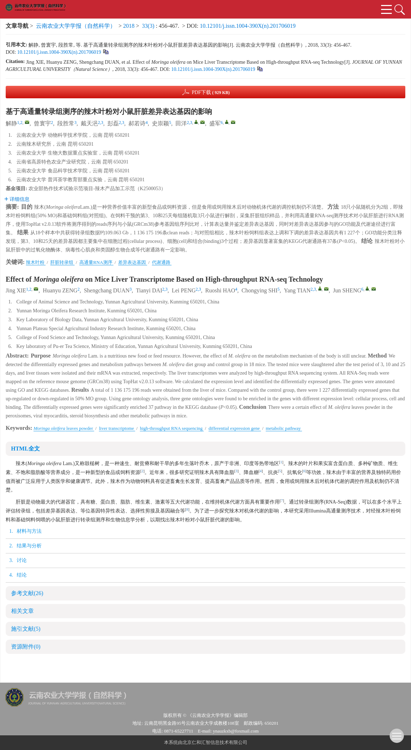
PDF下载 (211, 92)
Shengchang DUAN (107, 290)
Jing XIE (16, 290)
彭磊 (113, 123)
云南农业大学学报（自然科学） (76, 26)
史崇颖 (160, 123)
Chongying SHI (260, 290)
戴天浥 (89, 123)
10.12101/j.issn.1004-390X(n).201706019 (247, 26)
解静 (11, 123)
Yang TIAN (297, 290)
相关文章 (22, 611)
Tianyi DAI (149, 290)
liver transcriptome (117, 428)
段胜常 (65, 123)
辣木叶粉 (36, 262)
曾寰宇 (42, 123)
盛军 (215, 123)
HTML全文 (25, 449)
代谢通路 (162, 262)
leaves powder (63, 428)
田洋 (181, 123)
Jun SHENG (347, 290)
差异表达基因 (132, 262)
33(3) (149, 26)
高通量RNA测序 (96, 262)
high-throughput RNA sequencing (172, 428)
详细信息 (17, 199)
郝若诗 (137, 123)
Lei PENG (184, 290)
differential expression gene (235, 428)
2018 (129, 26)
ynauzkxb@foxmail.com (236, 731)
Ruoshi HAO (220, 290)
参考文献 (27, 593)
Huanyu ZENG (60, 290)
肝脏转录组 (62, 262)
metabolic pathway (284, 428)
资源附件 (26, 647)
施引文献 (26, 629)
